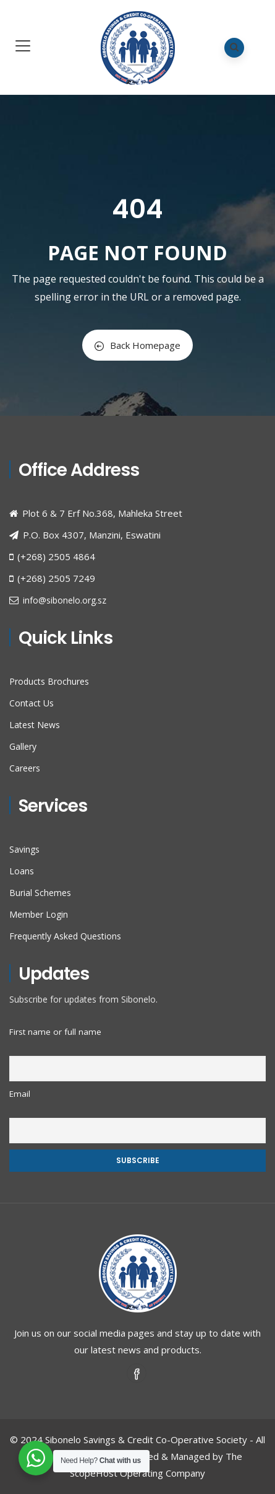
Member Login (38, 914)
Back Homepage (137, 345)
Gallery (22, 746)
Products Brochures (49, 681)
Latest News (34, 725)
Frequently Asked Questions (65, 936)
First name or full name (55, 1031)
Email (19, 1093)
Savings (24, 849)
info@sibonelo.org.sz (64, 600)
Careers (24, 768)
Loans (21, 871)
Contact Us (31, 703)
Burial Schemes (40, 893)
